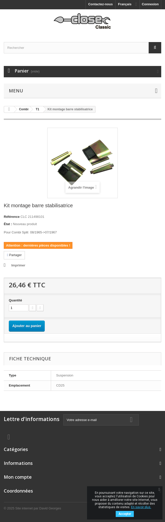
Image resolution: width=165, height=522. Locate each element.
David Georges (50, 508)
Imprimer (18, 265)
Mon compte (18, 477)
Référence (12, 217)
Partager (14, 255)
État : (8, 224)
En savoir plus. (141, 507)
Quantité (15, 300)
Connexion (150, 4)
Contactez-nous (100, 4)
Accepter (124, 514)
